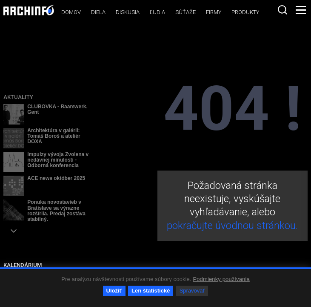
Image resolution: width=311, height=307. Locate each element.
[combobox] (282, 10)
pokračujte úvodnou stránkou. (232, 226)
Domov (71, 12)
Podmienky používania (221, 279)
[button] (13, 231)
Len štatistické (150, 290)
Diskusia (128, 12)
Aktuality (18, 97)
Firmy (213, 12)
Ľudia (157, 12)
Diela (98, 12)
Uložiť (114, 290)
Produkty (245, 12)
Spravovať (192, 290)
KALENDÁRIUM (22, 265)
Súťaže (185, 12)
